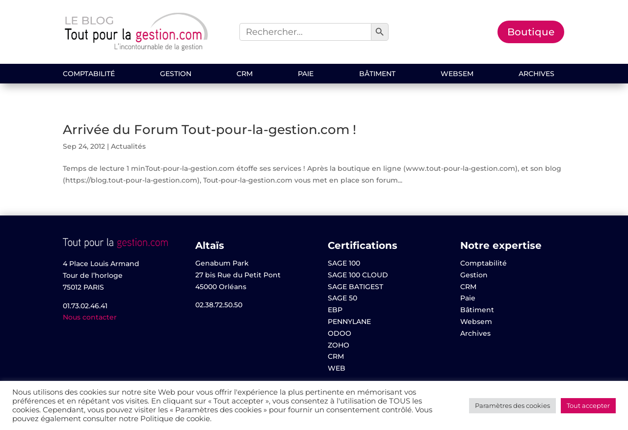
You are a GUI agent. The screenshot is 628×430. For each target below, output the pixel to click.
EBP (335, 309)
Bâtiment (377, 74)
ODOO (339, 333)
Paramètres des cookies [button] (512, 405)
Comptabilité (89, 74)
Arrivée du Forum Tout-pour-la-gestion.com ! (209, 129)
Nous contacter (90, 317)
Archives (536, 74)
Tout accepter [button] (588, 405)
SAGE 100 (344, 263)
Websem (457, 74)
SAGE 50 (342, 298)
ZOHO (338, 345)
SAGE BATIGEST (355, 286)
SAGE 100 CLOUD (358, 274)
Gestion (175, 74)
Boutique (530, 32)
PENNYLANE (349, 321)
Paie (306, 74)
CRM (244, 74)
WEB (336, 368)
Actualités (128, 146)
